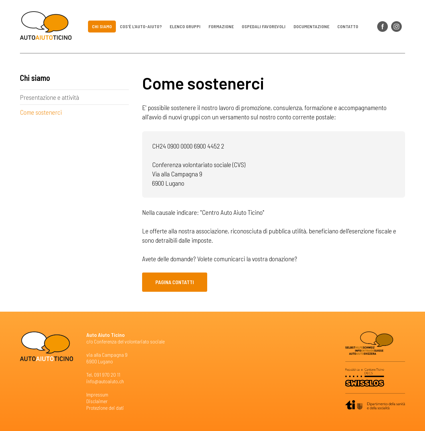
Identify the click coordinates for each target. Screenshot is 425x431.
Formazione (221, 26)
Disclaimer (97, 401)
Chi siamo (102, 26)
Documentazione (311, 26)
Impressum (97, 394)
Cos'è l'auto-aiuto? (141, 26)
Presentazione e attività (49, 97)
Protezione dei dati (105, 407)
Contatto (347, 26)
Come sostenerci (41, 112)
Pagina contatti (174, 282)
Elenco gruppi (185, 26)
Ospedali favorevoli (264, 26)
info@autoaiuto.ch (105, 381)
